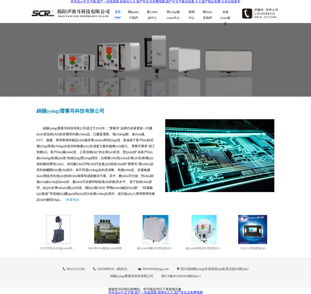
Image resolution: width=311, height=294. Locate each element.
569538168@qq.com (155, 269)
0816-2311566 (75, 269)
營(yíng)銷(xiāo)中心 (173, 13)
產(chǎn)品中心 (152, 13)
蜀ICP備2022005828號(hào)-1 (181, 276)
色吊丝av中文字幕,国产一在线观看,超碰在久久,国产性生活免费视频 (155, 292)
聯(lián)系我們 (207, 13)
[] (73, 199)
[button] (144, 91)
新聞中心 (192, 13)
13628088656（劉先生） (113, 269)
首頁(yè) (118, 13)
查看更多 (73, 199)
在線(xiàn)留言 (225, 13)
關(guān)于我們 (133, 13)
